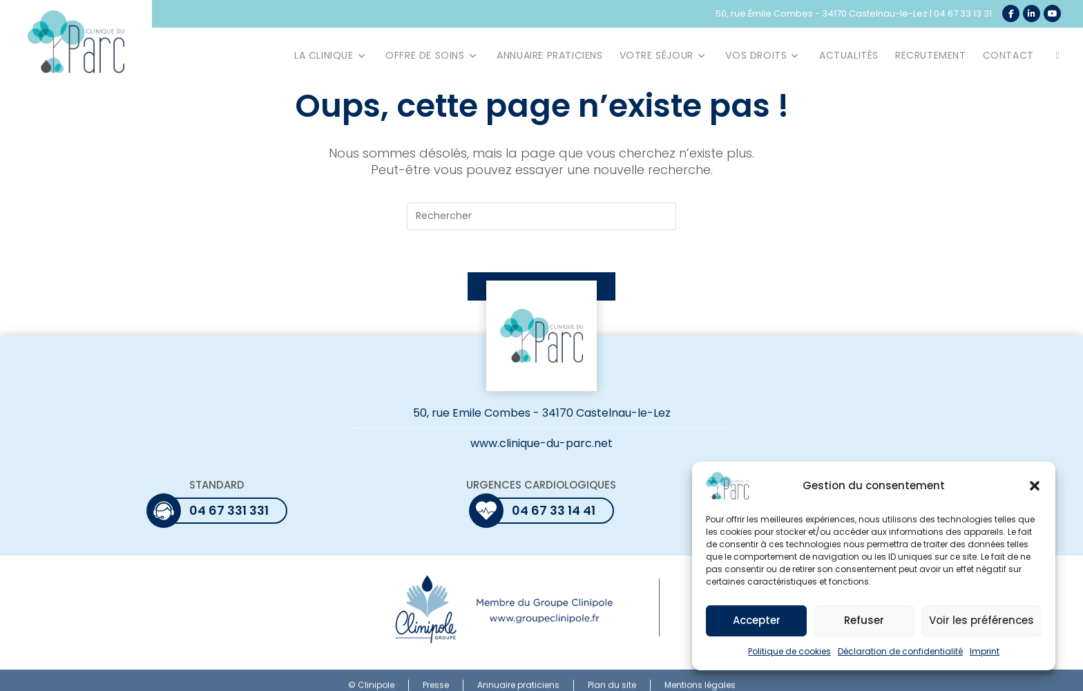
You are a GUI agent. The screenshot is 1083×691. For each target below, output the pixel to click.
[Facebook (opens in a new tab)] (1010, 13)
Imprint (984, 658)
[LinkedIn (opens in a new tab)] (1031, 13)
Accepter (756, 628)
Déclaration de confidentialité (900, 658)
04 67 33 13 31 (963, 13)
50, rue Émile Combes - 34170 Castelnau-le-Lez (822, 13)
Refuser (864, 628)
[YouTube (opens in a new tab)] (1052, 13)
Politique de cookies (789, 658)
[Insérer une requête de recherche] (541, 216)
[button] (1035, 493)
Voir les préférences (981, 628)
